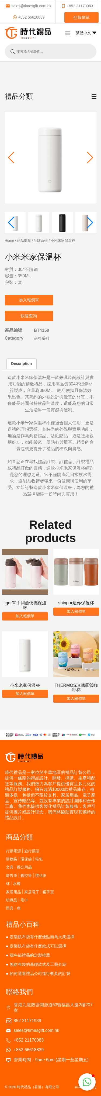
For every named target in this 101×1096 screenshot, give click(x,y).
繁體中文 (86, 33)
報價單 (81, 17)
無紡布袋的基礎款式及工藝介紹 (38, 964)
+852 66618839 (29, 17)
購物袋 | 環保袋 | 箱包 (24, 859)
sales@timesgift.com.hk (28, 6)
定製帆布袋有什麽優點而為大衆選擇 (42, 937)
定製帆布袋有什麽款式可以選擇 (38, 946)
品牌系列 (41, 241)
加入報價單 (29, 300)
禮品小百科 (23, 924)
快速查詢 (29, 315)
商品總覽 (24, 241)
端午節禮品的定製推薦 (30, 955)
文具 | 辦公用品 (19, 867)
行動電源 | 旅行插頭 (22, 851)
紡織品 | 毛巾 (17, 900)
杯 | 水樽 (13, 883)
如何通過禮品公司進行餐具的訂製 (40, 973)
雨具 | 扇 (13, 908)
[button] (90, 158)
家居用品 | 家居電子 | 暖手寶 (30, 892)
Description (21, 363)
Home (9, 241)
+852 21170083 (77, 6)
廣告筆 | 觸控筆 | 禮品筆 (26, 875)
